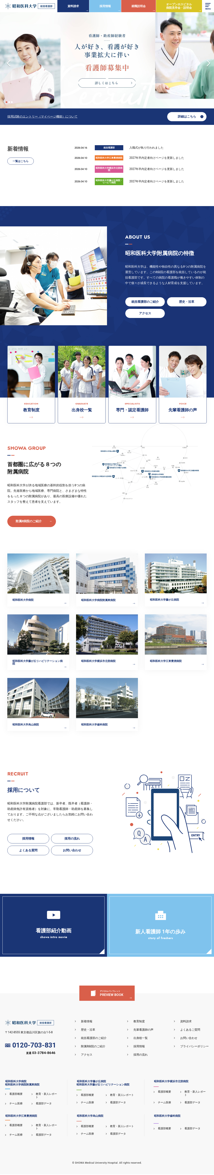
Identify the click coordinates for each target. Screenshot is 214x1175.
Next (207, 60)
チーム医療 (15, 1104)
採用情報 (105, 6)
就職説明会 (138, 6)
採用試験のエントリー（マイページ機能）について (42, 116)
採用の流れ (141, 1055)
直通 (40, 1054)
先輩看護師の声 (144, 1030)
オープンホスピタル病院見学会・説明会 (179, 6)
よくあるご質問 (190, 1030)
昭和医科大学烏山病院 (89, 1116)
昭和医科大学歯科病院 (167, 1116)
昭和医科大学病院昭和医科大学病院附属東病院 (22, 1084)
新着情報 (87, 1022)
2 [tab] (9, 102)
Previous (7, 60)
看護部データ (43, 1104)
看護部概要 (15, 1094)
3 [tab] (11, 102)
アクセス (87, 1055)
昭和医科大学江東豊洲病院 (21, 1116)
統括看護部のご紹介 (95, 1038)
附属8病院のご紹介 (29, 521)
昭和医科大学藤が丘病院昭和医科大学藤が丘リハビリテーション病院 (102, 1084)
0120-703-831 (30, 1046)
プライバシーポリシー (194, 1047)
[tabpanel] (107, 60)
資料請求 (73, 6)
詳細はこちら (187, 116)
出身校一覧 (141, 1038)
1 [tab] (6, 102)
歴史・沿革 (89, 1030)
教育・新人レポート (122, 1095)
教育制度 (139, 1022)
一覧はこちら (20, 161)
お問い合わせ (189, 1038)
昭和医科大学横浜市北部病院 (171, 1082)
